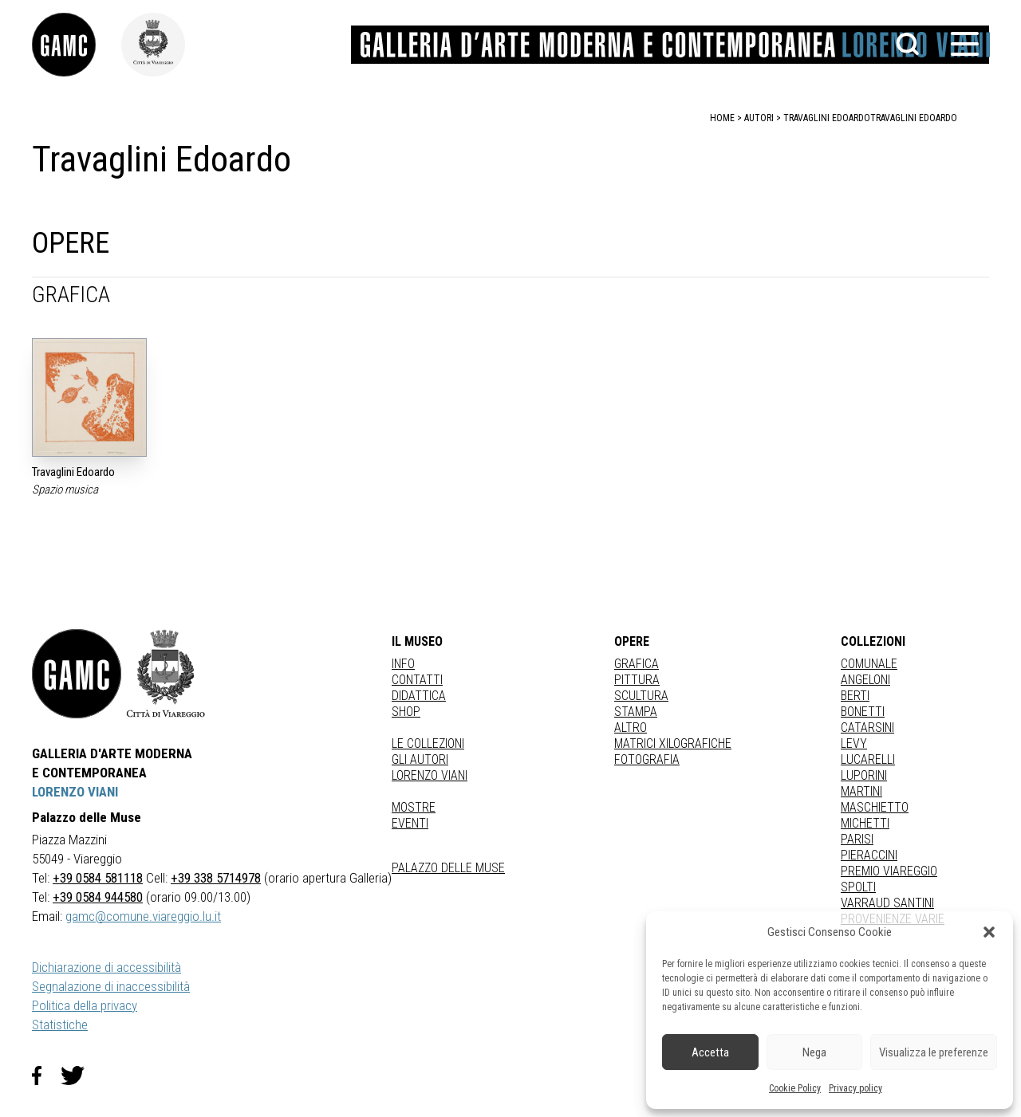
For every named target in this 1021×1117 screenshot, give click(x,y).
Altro (630, 727)
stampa (635, 711)
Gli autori (420, 759)
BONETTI (863, 711)
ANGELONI (865, 679)
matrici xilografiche (672, 743)
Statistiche (60, 1024)
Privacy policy (855, 1088)
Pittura (637, 679)
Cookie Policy (795, 1088)
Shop (406, 711)
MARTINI (861, 791)
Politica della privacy (84, 1005)
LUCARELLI (868, 759)
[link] (76, 45)
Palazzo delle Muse (448, 867)
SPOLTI (858, 887)
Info (403, 663)
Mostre (414, 807)
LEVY (854, 743)
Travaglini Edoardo (913, 118)
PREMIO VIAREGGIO (889, 871)
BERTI (855, 695)
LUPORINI (864, 775)
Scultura (641, 695)
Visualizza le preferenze (933, 1052)
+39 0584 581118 (98, 878)
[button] (989, 932)
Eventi (410, 823)
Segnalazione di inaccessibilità (111, 986)
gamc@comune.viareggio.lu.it (143, 916)
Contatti (417, 679)
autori (759, 118)
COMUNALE (869, 663)
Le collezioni (428, 743)
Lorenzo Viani (429, 775)
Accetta (710, 1052)
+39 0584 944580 (98, 897)
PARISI (857, 839)
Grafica (636, 663)
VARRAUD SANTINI (887, 903)
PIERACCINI (869, 855)
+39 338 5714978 (216, 878)
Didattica (419, 695)
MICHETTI (865, 823)
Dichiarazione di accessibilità (106, 967)
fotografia (647, 759)
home (722, 118)
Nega (814, 1052)
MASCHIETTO (875, 807)
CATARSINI (867, 727)
